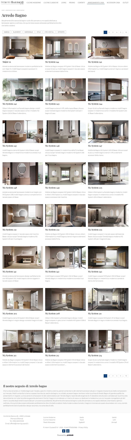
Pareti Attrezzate (49, 422)
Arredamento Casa (96, 3)
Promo (72, 3)
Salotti (114, 417)
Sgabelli (82, 422)
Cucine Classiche (51, 3)
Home (3, 10)
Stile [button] (39, 32)
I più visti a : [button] (49, 32)
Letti (114, 420)
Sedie (82, 417)
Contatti (81, 3)
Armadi (114, 422)
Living (63, 3)
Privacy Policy (83, 427)
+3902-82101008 (18, 421)
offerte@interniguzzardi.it (19, 423)
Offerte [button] (61, 32)
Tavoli (82, 420)
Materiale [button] (29, 32)
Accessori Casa (113, 3)
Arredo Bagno (20, 10)
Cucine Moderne (34, 3)
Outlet (125, 3)
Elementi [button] (17, 32)
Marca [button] (6, 32)
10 (126, 32)
